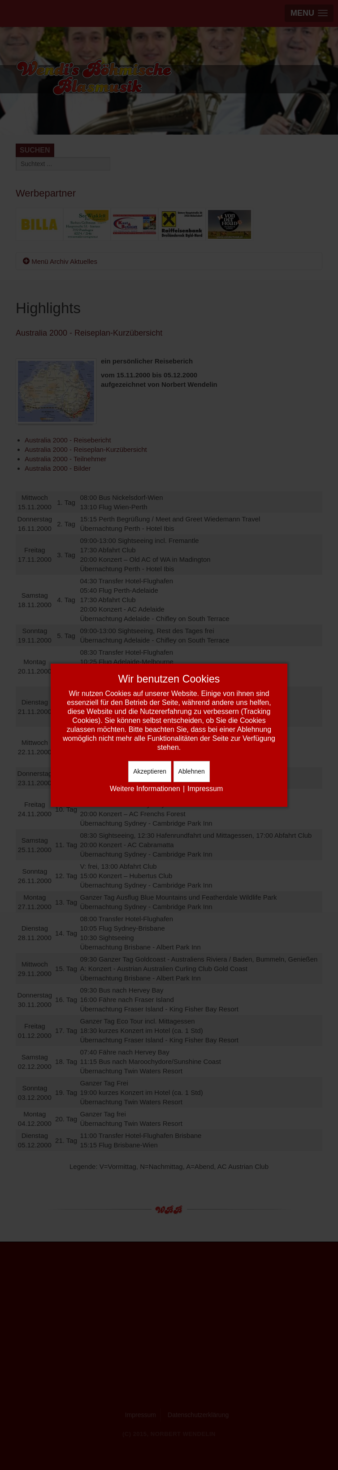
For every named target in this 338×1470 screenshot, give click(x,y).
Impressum (205, 788)
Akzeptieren (149, 771)
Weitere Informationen (145, 788)
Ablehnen (191, 771)
